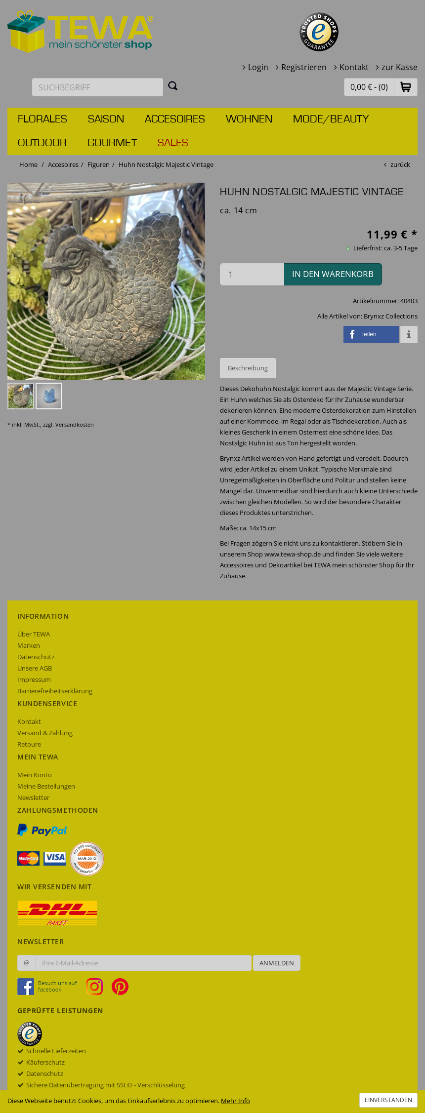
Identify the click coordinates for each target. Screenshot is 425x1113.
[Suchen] (173, 85)
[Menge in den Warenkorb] (252, 274)
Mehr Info (235, 1100)
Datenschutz (35, 656)
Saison (106, 119)
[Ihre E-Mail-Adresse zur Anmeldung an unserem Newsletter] (144, 963)
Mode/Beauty (331, 119)
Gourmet (112, 143)
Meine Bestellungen (46, 786)
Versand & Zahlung (45, 732)
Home (28, 164)
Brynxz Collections (391, 316)
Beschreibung (248, 367)
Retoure (29, 744)
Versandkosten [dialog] (74, 424)
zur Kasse (400, 67)
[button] (405, 86)
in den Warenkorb (333, 273)
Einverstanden (388, 1100)
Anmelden (276, 962)
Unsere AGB (34, 668)
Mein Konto (34, 774)
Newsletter (33, 797)
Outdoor (42, 143)
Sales (173, 143)
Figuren (98, 164)
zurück (400, 164)
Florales (42, 119)
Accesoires (175, 119)
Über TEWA (33, 634)
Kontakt (354, 67)
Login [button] (258, 67)
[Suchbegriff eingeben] (97, 87)
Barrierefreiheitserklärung (54, 690)
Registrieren (304, 67)
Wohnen (249, 119)
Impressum (34, 679)
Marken (28, 645)
